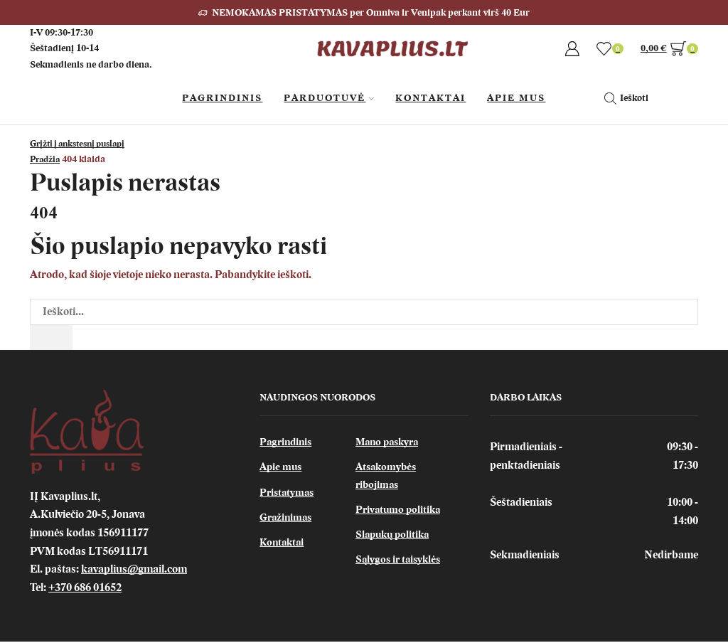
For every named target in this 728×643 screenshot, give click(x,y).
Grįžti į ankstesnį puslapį (83, 143)
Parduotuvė (329, 98)
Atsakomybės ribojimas (387, 479)
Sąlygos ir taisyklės (400, 566)
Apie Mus (516, 98)
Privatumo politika (399, 514)
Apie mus (281, 470)
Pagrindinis (222, 98)
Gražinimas (287, 522)
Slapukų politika (394, 539)
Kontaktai (430, 98)
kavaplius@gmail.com (134, 570)
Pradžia (47, 159)
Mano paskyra (389, 443)
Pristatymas (288, 495)
